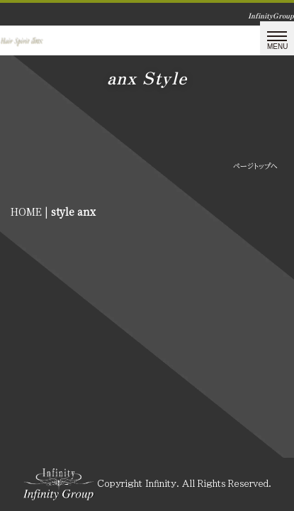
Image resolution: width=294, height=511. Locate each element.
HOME (26, 211)
